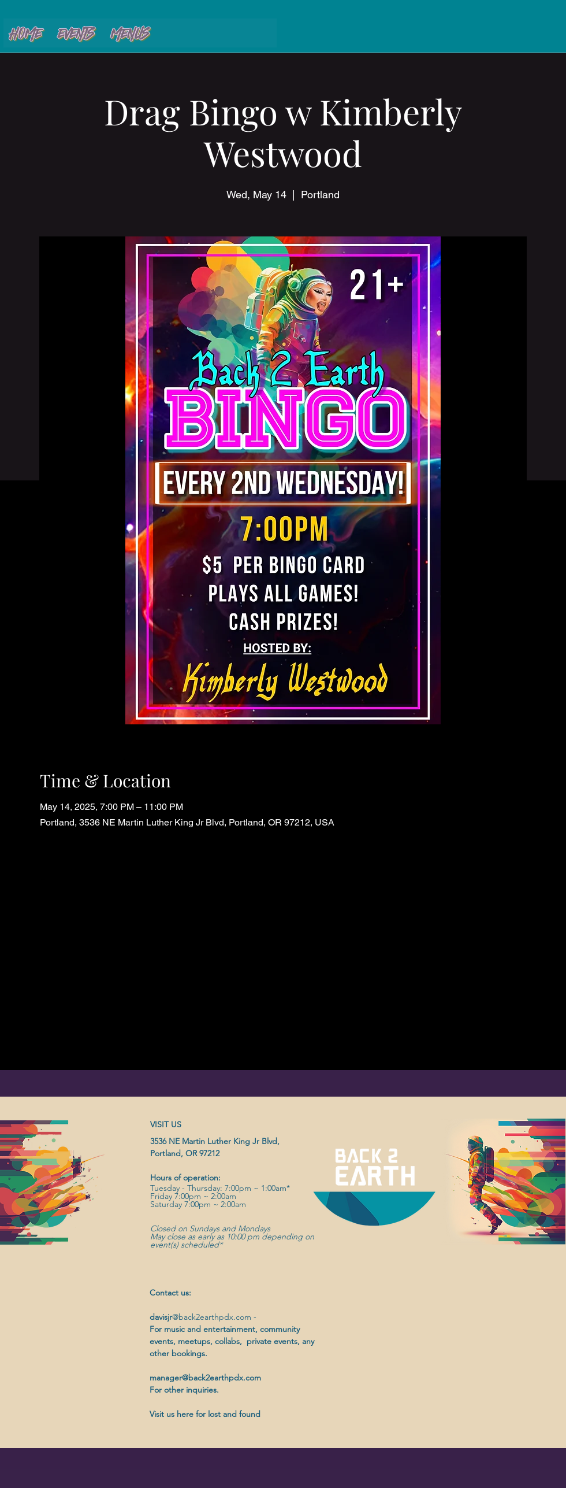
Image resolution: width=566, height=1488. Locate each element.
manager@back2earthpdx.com (205, 1377)
